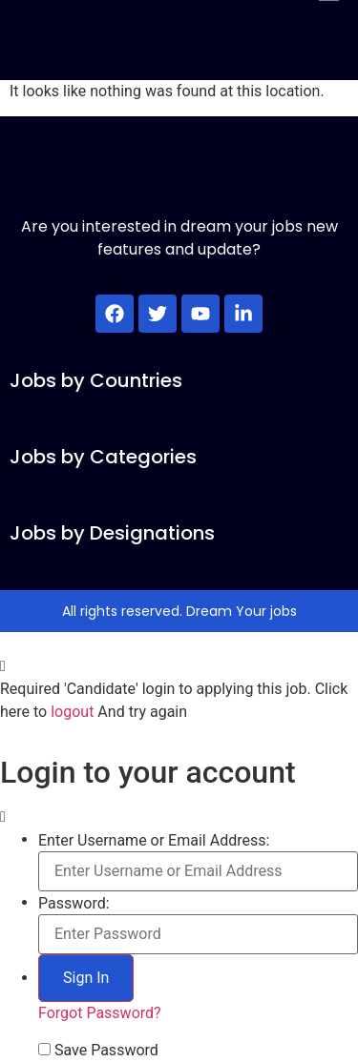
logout (72, 712)
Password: (74, 903)
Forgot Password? (99, 1013)
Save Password (106, 1050)
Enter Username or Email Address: (153, 840)
